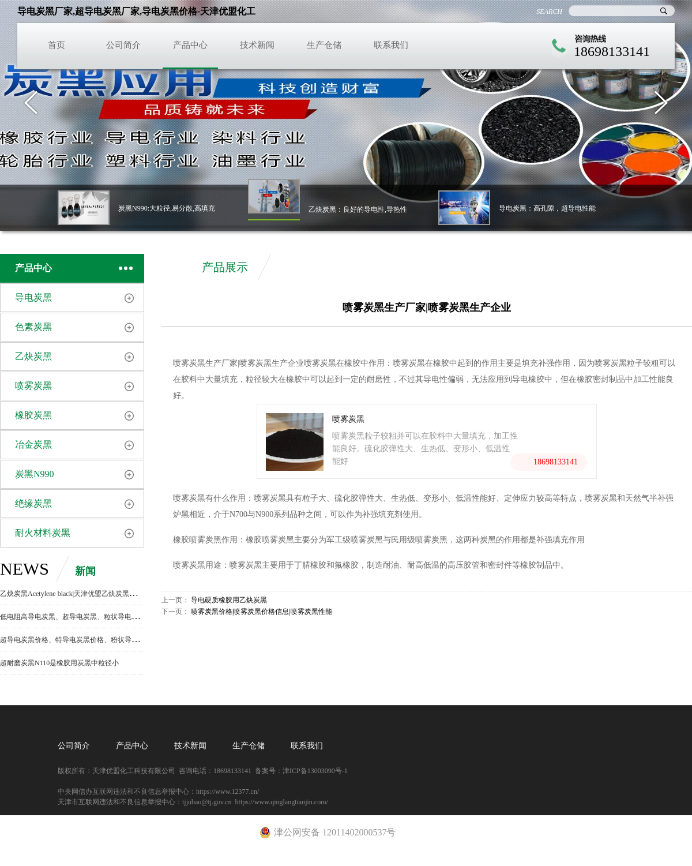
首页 (56, 45)
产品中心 (190, 45)
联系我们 (391, 45)
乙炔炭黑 (33, 356)
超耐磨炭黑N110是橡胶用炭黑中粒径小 (59, 663)
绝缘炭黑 (33, 503)
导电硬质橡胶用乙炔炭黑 (229, 600)
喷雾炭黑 (33, 386)
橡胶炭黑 (33, 415)
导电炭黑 (33, 297)
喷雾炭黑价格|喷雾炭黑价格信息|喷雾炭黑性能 (261, 612)
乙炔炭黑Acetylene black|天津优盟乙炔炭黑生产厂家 (78, 594)
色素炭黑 (33, 327)
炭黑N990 (34, 474)
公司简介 (123, 45)
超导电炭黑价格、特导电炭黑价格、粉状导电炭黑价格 (83, 640)
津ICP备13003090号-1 (315, 771)
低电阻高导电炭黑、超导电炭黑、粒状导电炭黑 (72, 617)
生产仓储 (324, 45)
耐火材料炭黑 (42, 533)
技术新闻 (257, 45)
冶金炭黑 (33, 444)
